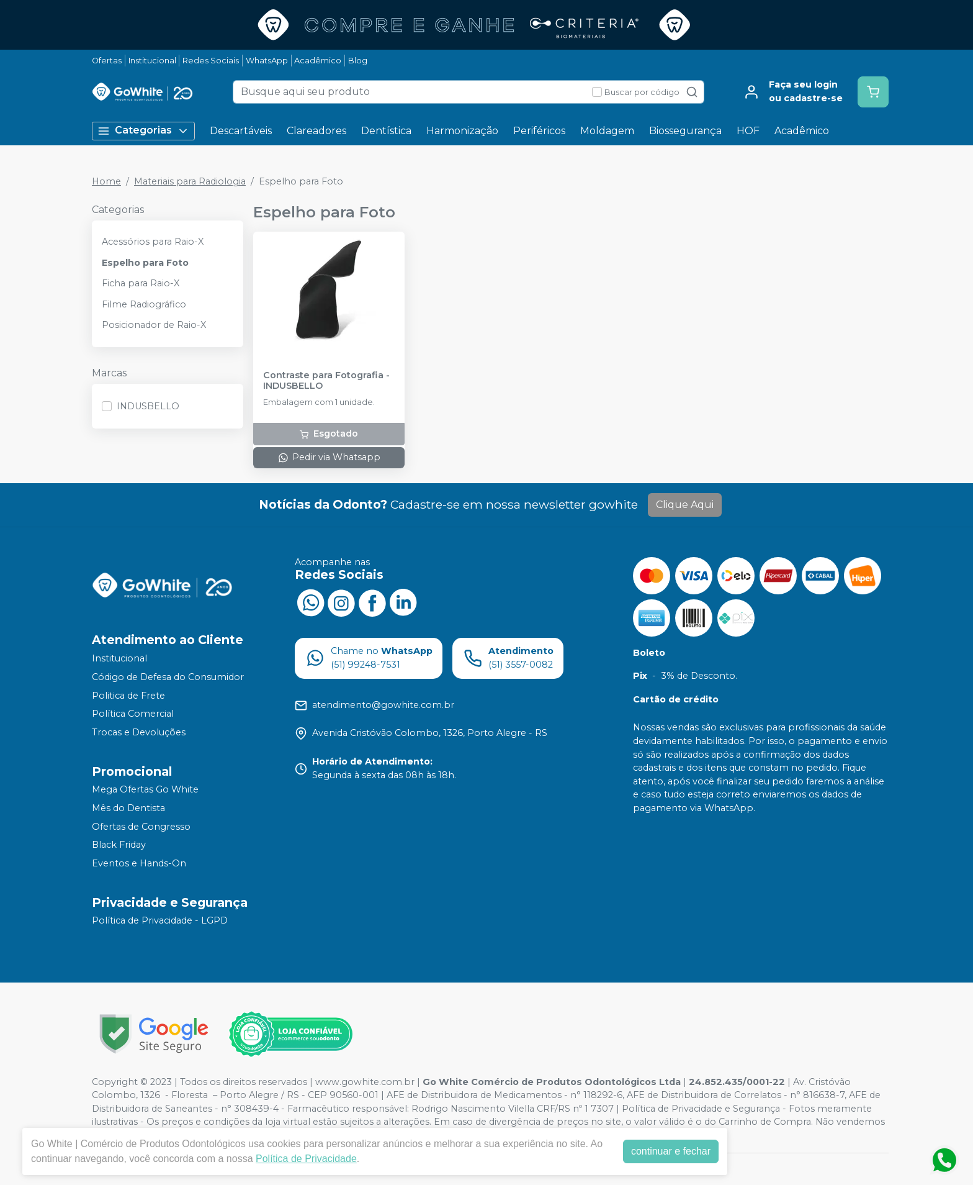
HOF (748, 131)
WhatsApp (267, 60)
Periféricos (539, 131)
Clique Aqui (685, 505)
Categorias (143, 130)
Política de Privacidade (306, 1158)
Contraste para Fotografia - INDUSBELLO (326, 380)
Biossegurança (685, 131)
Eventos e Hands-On (139, 863)
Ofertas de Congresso (141, 826)
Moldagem (607, 131)
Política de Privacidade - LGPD (160, 921)
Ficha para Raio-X (140, 283)
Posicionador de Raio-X (154, 324)
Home (106, 181)
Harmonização (462, 131)
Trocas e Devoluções (139, 732)
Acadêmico (317, 60)
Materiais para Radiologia (190, 181)
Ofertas (107, 60)
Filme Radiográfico (144, 304)
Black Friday (119, 844)
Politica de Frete (128, 695)
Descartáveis (241, 131)
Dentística (386, 131)
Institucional (152, 60)
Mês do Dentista (128, 808)
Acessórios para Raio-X (153, 241)
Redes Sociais (210, 60)
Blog (357, 60)
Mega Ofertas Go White (145, 790)
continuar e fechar (671, 1151)
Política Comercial (133, 713)
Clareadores (316, 131)
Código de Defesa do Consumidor (168, 677)
